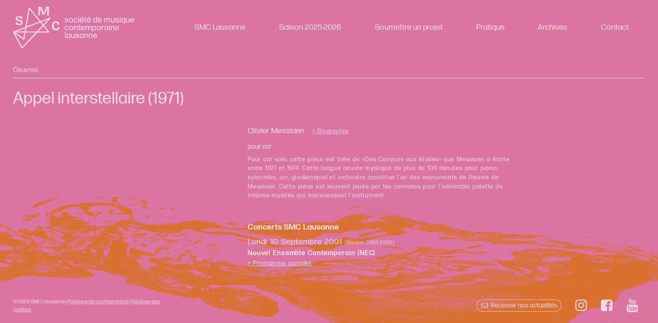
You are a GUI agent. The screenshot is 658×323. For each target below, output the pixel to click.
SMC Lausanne (219, 27)
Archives (552, 27)
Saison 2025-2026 (310, 27)
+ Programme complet (280, 263)
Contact (615, 27)
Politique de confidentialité (98, 301)
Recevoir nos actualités (519, 306)
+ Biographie (330, 131)
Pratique (490, 27)
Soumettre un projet (409, 27)
